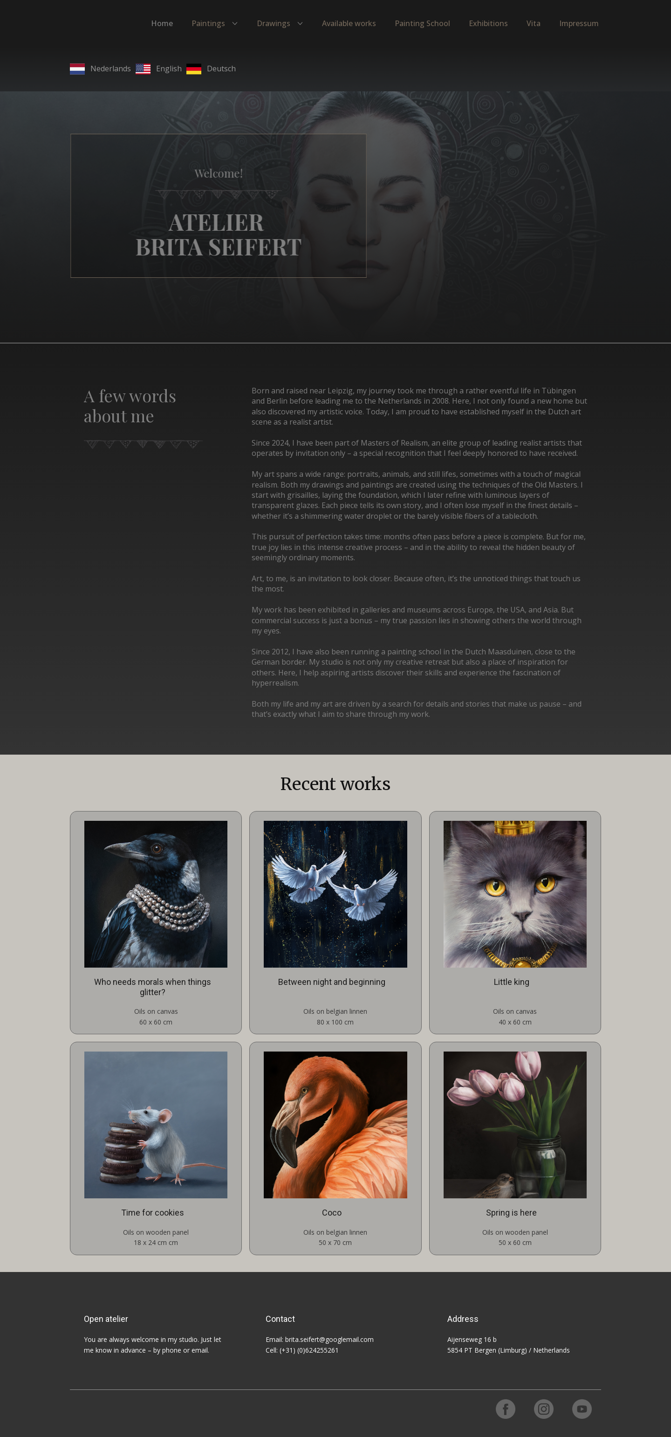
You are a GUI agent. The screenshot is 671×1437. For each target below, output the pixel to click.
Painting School (422, 23)
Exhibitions (488, 23)
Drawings (273, 23)
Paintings (208, 23)
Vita (534, 23)
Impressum (579, 23)
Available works (349, 23)
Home (162, 23)
